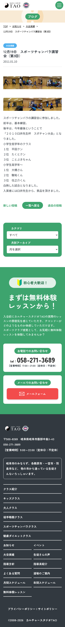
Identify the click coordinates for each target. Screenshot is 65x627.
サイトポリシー (47, 609)
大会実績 (30, 26)
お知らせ (16, 26)
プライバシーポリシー (22, 609)
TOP (5, 26)
